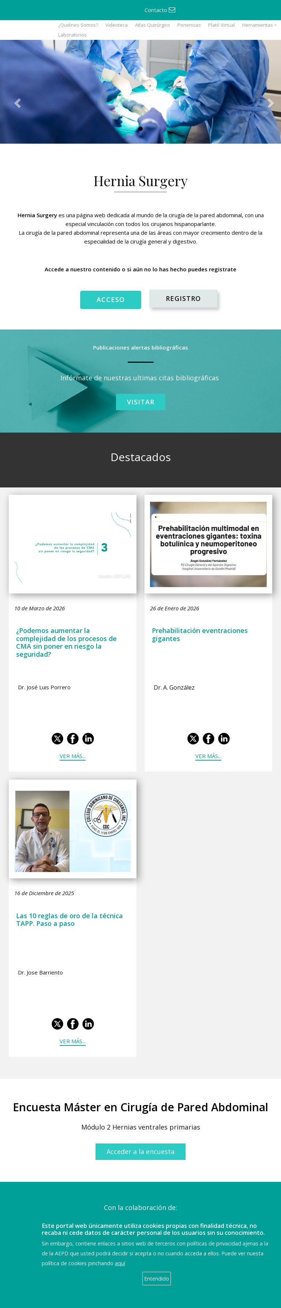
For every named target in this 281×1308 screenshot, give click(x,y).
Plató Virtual (221, 25)
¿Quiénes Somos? (78, 25)
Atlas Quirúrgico (152, 25)
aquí (120, 1263)
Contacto (160, 10)
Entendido (156, 1278)
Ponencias (189, 25)
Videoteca (116, 25)
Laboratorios (72, 34)
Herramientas (257, 25)
